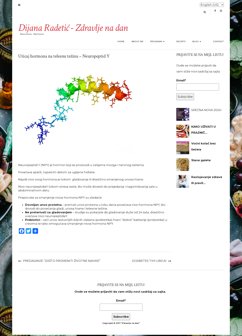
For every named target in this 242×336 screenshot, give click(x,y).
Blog (202, 42)
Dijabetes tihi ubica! (149, 262)
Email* (197, 86)
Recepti (186, 42)
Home (131, 42)
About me (148, 42)
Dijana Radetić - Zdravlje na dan (74, 29)
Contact (218, 42)
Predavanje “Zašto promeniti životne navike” (61, 262)
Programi (168, 42)
